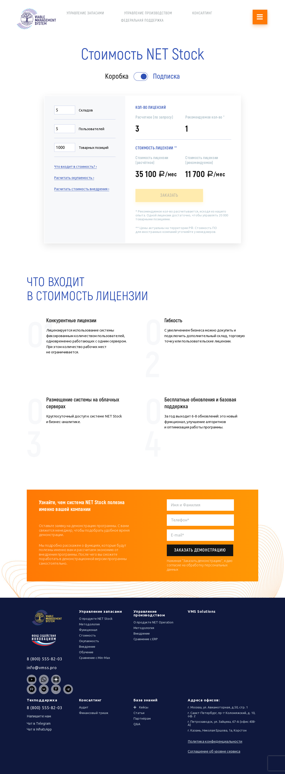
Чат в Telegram (39, 723)
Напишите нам (39, 716)
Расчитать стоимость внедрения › (81, 189)
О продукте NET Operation (153, 622)
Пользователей (91, 129)
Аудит (84, 707)
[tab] (158, 707)
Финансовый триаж (93, 712)
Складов (86, 110)
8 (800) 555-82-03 (44, 659)
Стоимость (87, 635)
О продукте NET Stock (96, 618)
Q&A (137, 724)
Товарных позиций (93, 148)
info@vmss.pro (42, 667)
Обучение (86, 652)
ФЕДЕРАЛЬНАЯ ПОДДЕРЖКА (142, 20)
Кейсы (143, 707)
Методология (89, 624)
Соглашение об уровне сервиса (214, 751)
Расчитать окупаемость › (74, 178)
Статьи (139, 712)
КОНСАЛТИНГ (202, 13)
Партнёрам (142, 718)
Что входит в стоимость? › (75, 167)
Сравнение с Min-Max (94, 657)
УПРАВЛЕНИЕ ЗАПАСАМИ (85, 13)
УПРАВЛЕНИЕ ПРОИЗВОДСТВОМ (148, 13)
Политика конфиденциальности (215, 741)
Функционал (88, 629)
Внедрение (87, 646)
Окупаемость (89, 641)
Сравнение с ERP (146, 639)
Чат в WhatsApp (39, 729)
